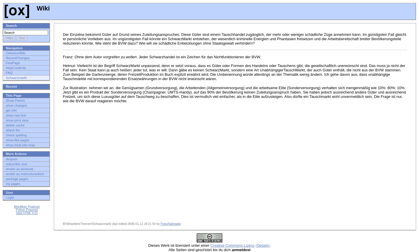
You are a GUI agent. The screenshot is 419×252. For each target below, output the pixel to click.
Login (10, 197)
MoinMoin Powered (27, 206)
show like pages (17, 140)
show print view (17, 120)
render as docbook (19, 169)
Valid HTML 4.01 (27, 213)
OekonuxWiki (15, 53)
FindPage (13, 63)
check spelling (16, 135)
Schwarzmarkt (16, 78)
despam (12, 159)
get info (11, 110)
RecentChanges (18, 58)
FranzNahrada (170, 223)
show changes (16, 105)
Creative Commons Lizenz (232, 245)
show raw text (16, 115)
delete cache (15, 125)
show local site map (20, 145)
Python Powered (27, 210)
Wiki (27, 8)
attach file (13, 130)
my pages (13, 184)
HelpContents (16, 68)
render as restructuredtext (25, 174)
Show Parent (15, 100)
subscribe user (16, 164)
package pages (17, 179)
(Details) (263, 245)
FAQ (9, 73)
